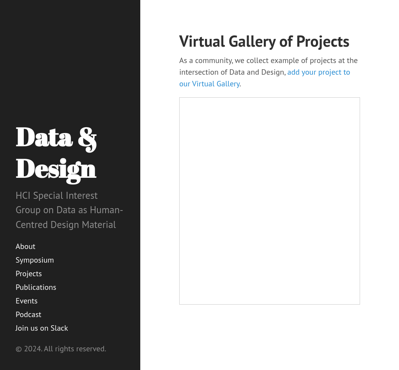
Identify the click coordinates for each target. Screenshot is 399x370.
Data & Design (56, 152)
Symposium (35, 260)
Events (26, 301)
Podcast (28, 314)
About (25, 246)
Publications (36, 287)
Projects (29, 273)
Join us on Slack (42, 328)
